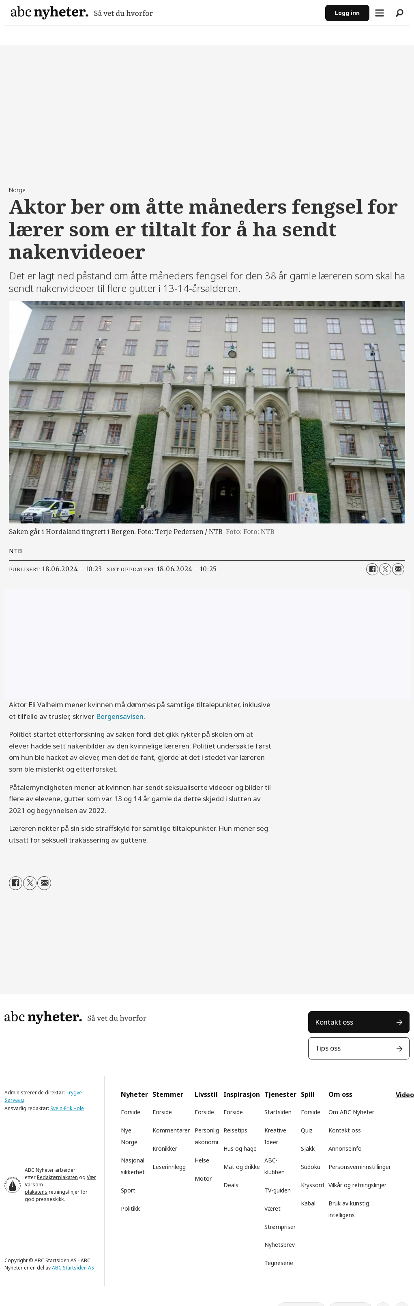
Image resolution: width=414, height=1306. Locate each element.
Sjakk (308, 1148)
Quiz (307, 1130)
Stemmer (167, 1094)
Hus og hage (240, 1148)
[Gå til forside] (82, 12)
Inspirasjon (241, 1094)
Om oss (340, 1094)
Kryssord (312, 1185)
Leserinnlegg (169, 1167)
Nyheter (134, 1094)
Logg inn (347, 13)
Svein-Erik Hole (67, 1108)
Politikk (130, 1208)
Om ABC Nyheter (351, 1112)
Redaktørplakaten (57, 1177)
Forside (130, 1112)
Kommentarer (171, 1130)
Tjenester (280, 1094)
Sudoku (310, 1167)
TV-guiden (277, 1190)
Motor (203, 1178)
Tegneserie (278, 1263)
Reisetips (235, 1130)
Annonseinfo (345, 1148)
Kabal (308, 1203)
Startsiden (278, 1112)
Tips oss (328, 1048)
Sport (128, 1190)
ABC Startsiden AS (73, 1267)
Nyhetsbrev (279, 1244)
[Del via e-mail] (398, 569)
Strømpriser (280, 1227)
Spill (308, 1094)
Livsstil (206, 1094)
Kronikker (164, 1148)
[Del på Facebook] (372, 569)
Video (405, 1094)
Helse (202, 1160)
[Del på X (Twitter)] (385, 569)
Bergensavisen (120, 716)
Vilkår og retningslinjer (357, 1185)
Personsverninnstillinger (359, 1167)
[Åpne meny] (379, 13)
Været (272, 1208)
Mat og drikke (241, 1167)
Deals (230, 1185)
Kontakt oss (334, 1022)
